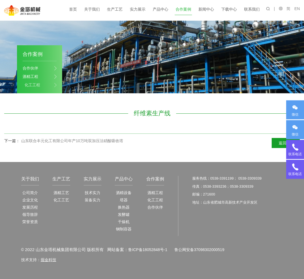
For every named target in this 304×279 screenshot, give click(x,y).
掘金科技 (48, 259)
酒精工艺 (61, 192)
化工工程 (32, 85)
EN (297, 8)
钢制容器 (124, 229)
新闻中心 (206, 9)
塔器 (124, 200)
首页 (73, 9)
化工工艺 (61, 200)
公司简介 (30, 192)
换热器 (124, 207)
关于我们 (92, 9)
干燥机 (124, 222)
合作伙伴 (30, 68)
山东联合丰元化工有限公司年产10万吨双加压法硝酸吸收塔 (72, 141)
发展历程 (30, 207)
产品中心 (161, 9)
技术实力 (92, 192)
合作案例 (183, 9)
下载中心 (229, 9)
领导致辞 (30, 214)
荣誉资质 (30, 222)
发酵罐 (124, 214)
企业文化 (30, 200)
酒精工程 (30, 76)
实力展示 (138, 9)
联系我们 (252, 9)
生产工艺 (115, 9)
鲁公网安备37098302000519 (199, 249)
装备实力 (92, 200)
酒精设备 (124, 192)
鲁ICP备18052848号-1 (147, 249)
